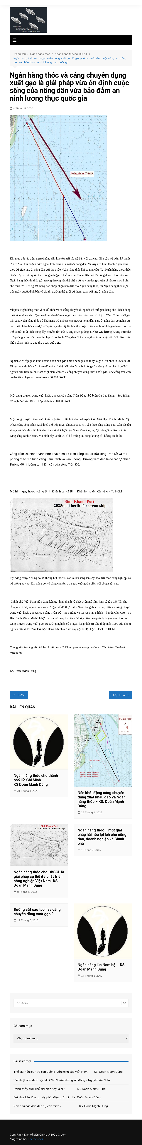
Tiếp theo (118, 695)
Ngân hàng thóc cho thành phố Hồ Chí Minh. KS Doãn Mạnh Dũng (38, 780)
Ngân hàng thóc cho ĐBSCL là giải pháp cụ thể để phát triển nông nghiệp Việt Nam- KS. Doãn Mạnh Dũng (39, 879)
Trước (21, 695)
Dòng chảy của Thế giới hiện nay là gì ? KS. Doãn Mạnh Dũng (59, 1089)
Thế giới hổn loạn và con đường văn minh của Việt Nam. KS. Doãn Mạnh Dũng (68, 1071)
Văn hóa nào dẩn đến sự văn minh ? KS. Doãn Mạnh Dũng (61, 1106)
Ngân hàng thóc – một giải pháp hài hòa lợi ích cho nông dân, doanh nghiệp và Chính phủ (102, 837)
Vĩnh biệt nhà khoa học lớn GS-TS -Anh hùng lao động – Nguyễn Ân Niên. (61, 1080)
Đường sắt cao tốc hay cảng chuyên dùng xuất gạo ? (37, 911)
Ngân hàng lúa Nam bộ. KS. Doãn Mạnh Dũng (102, 967)
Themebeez (35, 1139)
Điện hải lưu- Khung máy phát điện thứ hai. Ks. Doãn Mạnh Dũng (57, 1097)
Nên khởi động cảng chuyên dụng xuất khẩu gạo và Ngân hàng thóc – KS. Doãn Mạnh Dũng (102, 799)
